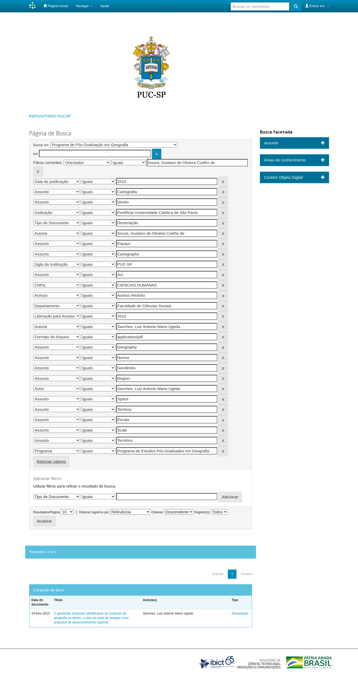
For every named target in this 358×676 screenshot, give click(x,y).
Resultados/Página (46, 512)
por (35, 154)
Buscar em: (41, 145)
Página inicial (55, 6)
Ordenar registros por (94, 512)
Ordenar (157, 512)
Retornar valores (51, 461)
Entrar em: (317, 6)
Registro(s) (202, 512)
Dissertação (239, 613)
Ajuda (104, 6)
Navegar (84, 6)
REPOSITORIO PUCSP (50, 116)
